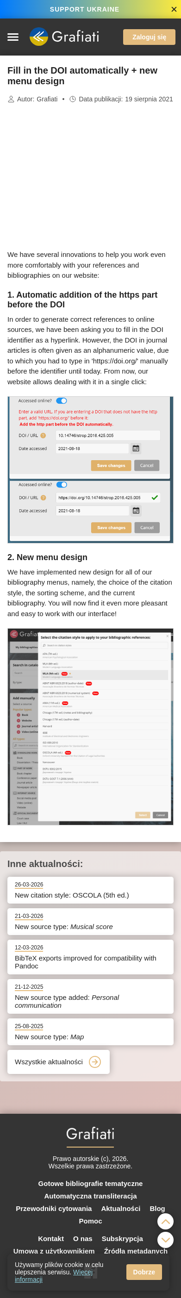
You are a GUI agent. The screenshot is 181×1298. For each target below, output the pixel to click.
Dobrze (144, 1272)
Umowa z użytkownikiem (54, 1251)
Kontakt (51, 1238)
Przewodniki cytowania (54, 1208)
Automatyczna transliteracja (90, 1196)
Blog (157, 1208)
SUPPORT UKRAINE (84, 9)
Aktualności (120, 1208)
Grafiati (47, 99)
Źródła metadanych (136, 1251)
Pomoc (90, 1221)
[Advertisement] (90, 177)
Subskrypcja (122, 1238)
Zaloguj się (149, 37)
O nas (83, 1238)
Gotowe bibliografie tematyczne (90, 1183)
